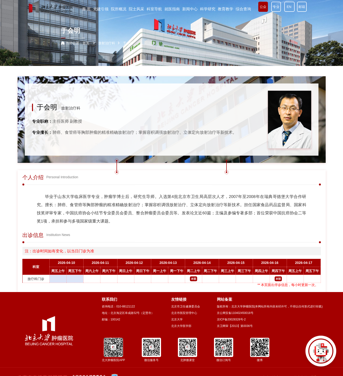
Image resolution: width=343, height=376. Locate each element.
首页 (86, 43)
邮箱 (301, 7)
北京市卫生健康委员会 (185, 306)
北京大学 (177, 319)
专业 (276, 7)
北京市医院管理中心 (184, 313)
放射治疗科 (70, 108)
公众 (263, 7)
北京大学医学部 (181, 326)
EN (289, 7)
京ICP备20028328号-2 (231, 319)
